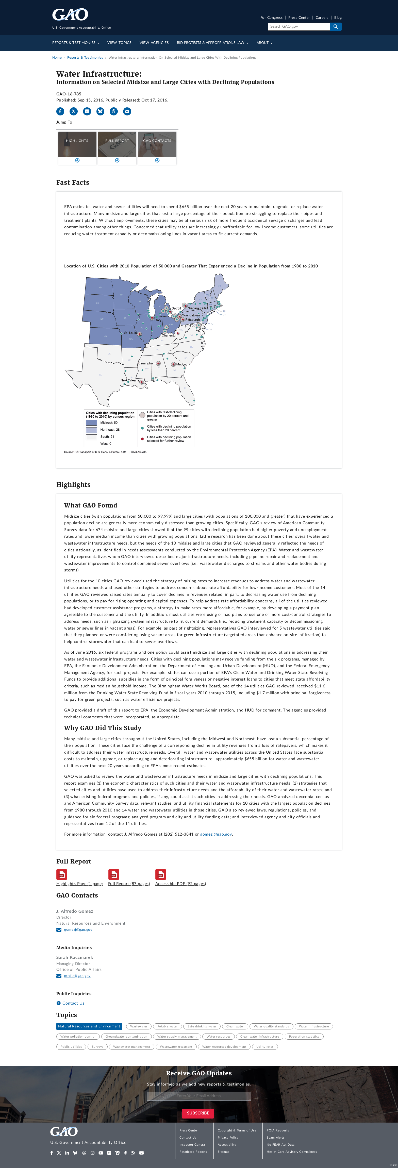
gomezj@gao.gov (216, 834)
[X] (76, 111)
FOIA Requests (278, 1130)
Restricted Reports (193, 1151)
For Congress (271, 18)
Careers (322, 18)
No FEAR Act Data (280, 1144)
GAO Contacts (157, 140)
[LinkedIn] (89, 111)
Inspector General (192, 1144)
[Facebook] (62, 111)
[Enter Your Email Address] (199, 1096)
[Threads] (116, 111)
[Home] (98, 1136)
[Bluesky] (102, 111)
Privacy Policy (228, 1137)
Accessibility (227, 1144)
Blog (338, 18)
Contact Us (70, 1003)
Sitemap (224, 1151)
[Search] (299, 27)
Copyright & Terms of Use (237, 1130)
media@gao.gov (77, 976)
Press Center (299, 18)
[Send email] (129, 111)
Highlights (77, 140)
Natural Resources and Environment (89, 1026)
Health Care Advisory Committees (292, 1151)
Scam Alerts (275, 1137)
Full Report (117, 140)
